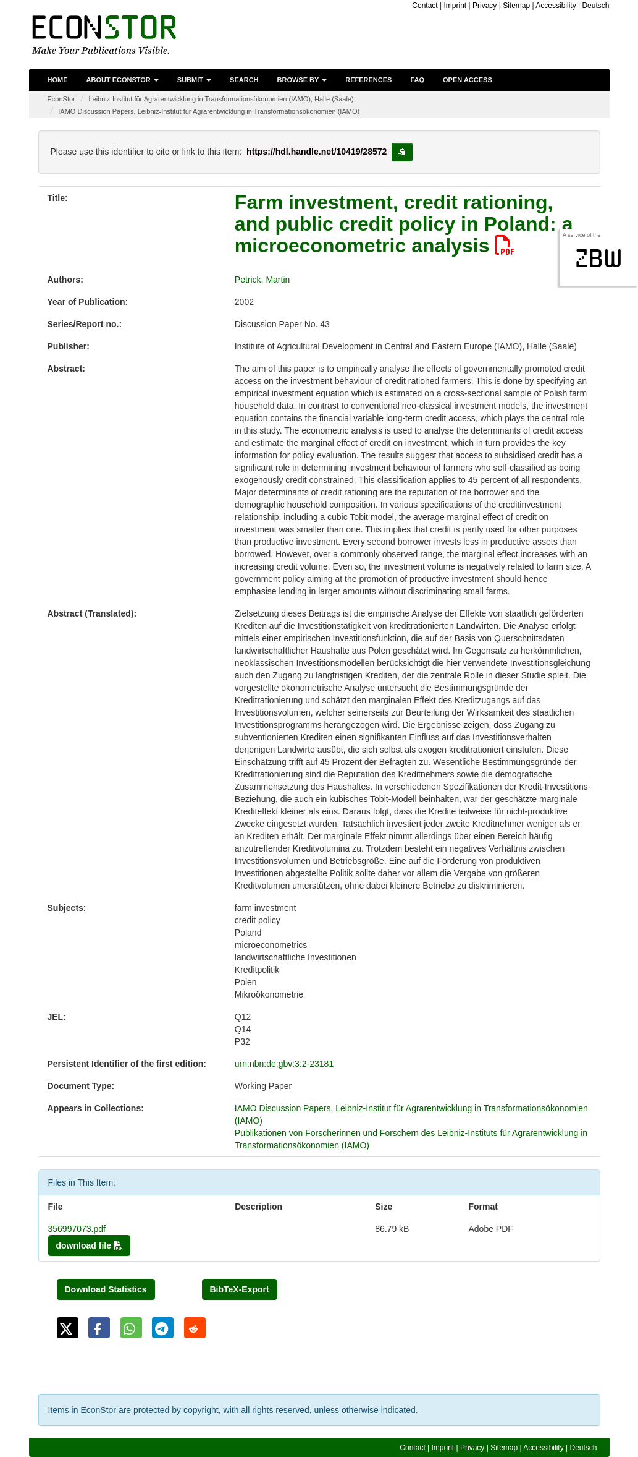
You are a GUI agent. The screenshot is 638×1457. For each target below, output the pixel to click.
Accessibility (555, 5)
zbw (599, 258)
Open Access (467, 79)
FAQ (417, 79)
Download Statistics (106, 1289)
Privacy (484, 5)
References (368, 79)
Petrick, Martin (262, 279)
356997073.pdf (77, 1229)
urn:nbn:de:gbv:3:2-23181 (284, 1064)
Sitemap (516, 5)
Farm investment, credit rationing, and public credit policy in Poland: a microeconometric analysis (404, 224)
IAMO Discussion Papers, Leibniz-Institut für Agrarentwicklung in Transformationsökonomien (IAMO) (208, 111)
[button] (67, 1327)
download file (89, 1245)
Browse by (302, 79)
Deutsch (595, 5)
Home (58, 79)
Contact (424, 5)
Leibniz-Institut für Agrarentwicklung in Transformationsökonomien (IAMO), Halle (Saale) (220, 99)
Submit (194, 79)
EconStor (61, 99)
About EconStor (122, 79)
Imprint (455, 5)
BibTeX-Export (239, 1289)
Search (244, 79)
